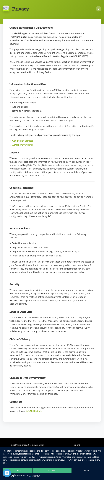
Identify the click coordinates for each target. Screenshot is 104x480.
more (86, 470)
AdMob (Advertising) (22, 144)
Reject (17, 470)
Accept (52, 470)
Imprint (76, 445)
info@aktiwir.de (34, 411)
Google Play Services (22, 140)
